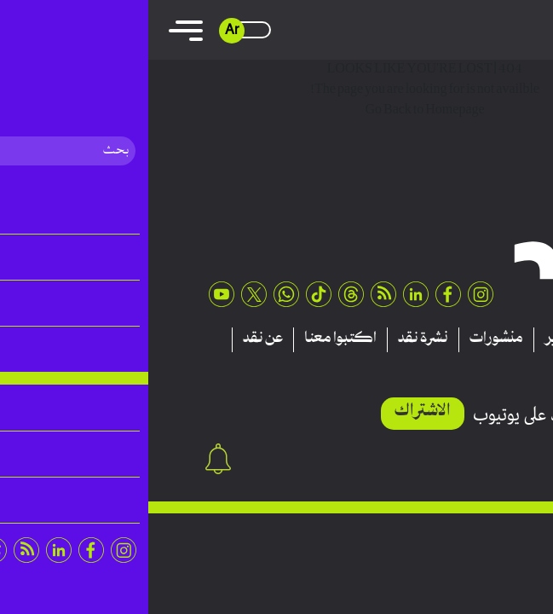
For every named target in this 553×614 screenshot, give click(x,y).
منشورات (348, 339)
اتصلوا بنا (459, 363)
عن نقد (115, 339)
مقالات (475, 339)
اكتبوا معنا (192, 339)
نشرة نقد (275, 339)
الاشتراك (274, 411)
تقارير (414, 339)
